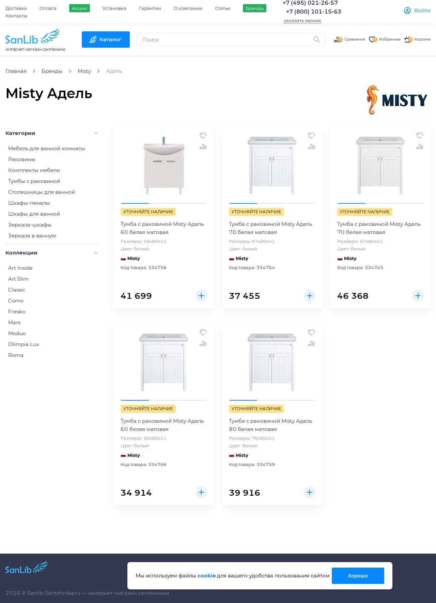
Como (16, 300)
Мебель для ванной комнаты (46, 148)
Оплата (48, 8)
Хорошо (357, 575)
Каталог (110, 39)
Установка (114, 8)
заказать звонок (302, 20)
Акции (79, 8)
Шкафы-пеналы (29, 203)
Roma (16, 355)
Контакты (16, 15)
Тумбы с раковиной (34, 181)
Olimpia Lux (23, 344)
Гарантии (150, 8)
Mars (14, 322)
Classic (16, 290)
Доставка (16, 8)
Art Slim (18, 279)
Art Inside (20, 268)
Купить (200, 295)
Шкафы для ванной (34, 214)
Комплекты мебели (34, 170)
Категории (20, 133)
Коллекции (21, 252)
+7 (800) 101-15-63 (313, 12)
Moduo (17, 333)
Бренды (255, 8)
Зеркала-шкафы (29, 224)
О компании (188, 8)
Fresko (16, 311)
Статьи (222, 8)
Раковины (21, 159)
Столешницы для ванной (41, 192)
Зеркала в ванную (32, 235)
